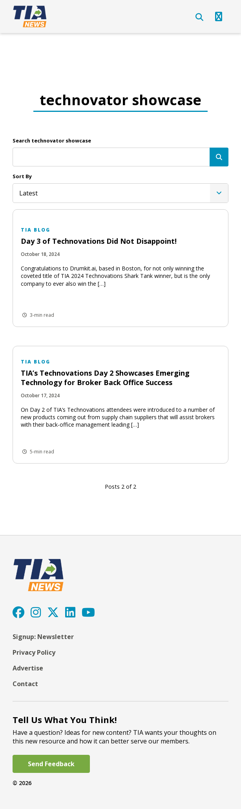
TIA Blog (35, 229)
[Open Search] (199, 17)
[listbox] (120, 193)
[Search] (219, 157)
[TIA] (30, 16)
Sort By (22, 176)
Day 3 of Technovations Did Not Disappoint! (99, 241)
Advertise (28, 668)
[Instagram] (36, 612)
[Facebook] (18, 612)
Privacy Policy (34, 652)
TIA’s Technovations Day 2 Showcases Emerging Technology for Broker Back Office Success (105, 377)
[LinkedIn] (70, 612)
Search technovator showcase (52, 140)
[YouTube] (88, 612)
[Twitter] (53, 612)
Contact (25, 683)
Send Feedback (51, 764)
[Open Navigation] (218, 16)
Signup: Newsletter (43, 636)
